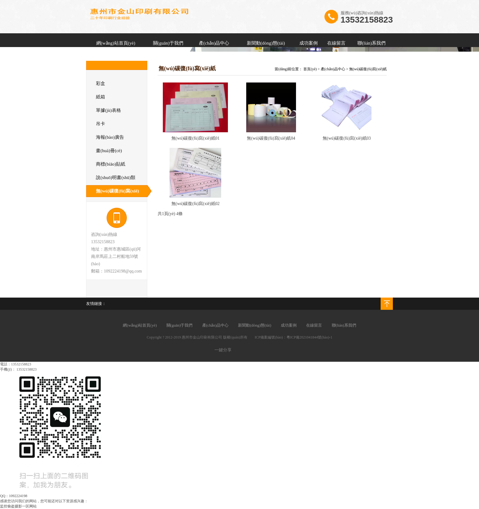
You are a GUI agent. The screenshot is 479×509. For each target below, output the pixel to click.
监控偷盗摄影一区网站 (18, 506)
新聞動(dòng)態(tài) (266, 43)
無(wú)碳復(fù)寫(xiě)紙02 (195, 203)
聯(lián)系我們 (371, 43)
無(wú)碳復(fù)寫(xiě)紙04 (271, 138)
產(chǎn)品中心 (214, 43)
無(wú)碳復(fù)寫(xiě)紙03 (347, 138)
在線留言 (336, 43)
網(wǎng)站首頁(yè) (115, 43)
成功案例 (308, 43)
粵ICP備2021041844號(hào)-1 (309, 337)
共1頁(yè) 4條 (170, 213)
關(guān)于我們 (168, 43)
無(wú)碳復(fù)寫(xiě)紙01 (195, 138)
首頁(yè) (309, 69)
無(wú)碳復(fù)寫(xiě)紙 (368, 69)
